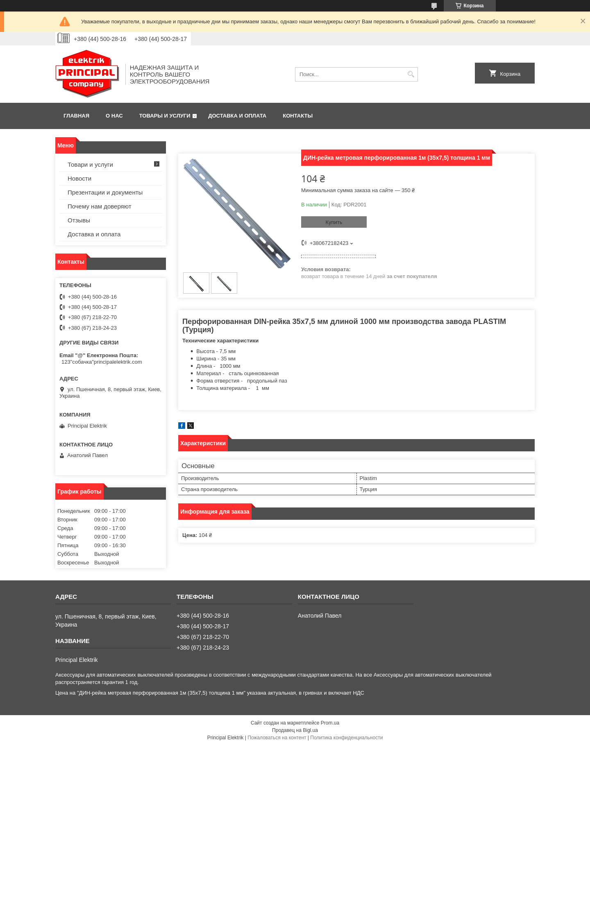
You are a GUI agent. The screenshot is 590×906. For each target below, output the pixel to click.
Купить (333, 222)
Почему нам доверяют (100, 206)
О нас (114, 116)
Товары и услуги (165, 116)
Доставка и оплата (237, 116)
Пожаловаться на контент (276, 738)
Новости (79, 178)
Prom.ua (330, 723)
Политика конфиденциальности (346, 738)
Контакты (298, 116)
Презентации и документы (105, 192)
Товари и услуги (90, 164)
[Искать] (411, 74)
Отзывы (79, 220)
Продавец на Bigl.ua (295, 730)
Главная (76, 116)
